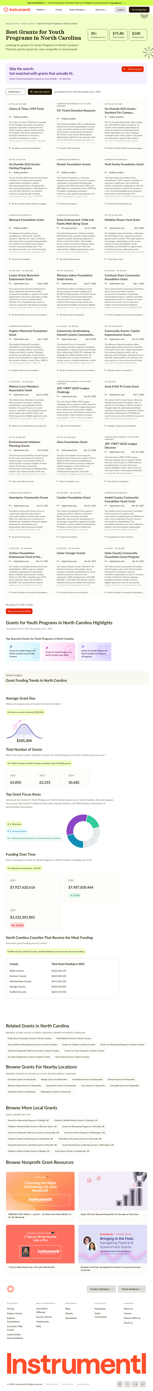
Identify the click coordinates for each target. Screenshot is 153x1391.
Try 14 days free (139, 9)
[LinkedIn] (142, 1384)
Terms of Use (67, 1384)
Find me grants (133, 69)
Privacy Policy (52, 1384)
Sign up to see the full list (19, 611)
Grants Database (78, 9)
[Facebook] (120, 1384)
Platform (42, 9)
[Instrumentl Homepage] (17, 9)
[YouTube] (135, 1384)
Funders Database (101, 1289)
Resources (101, 9)
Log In (120, 9)
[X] (127, 1384)
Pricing (59, 9)
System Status (83, 1384)
